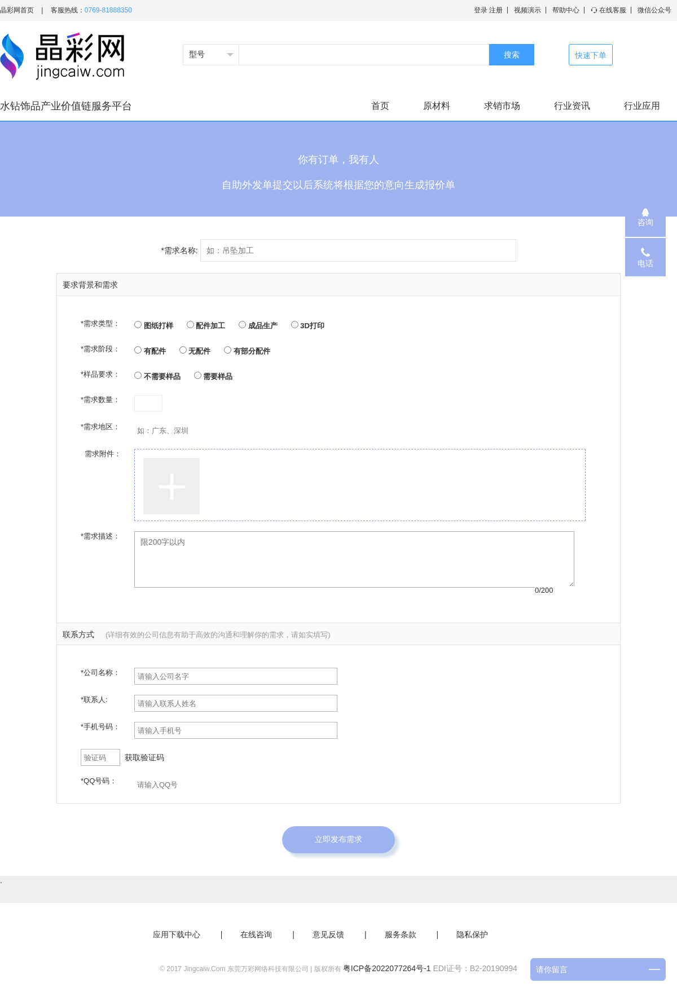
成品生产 (258, 325)
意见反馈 (328, 934)
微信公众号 (654, 10)
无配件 (195, 350)
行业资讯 (572, 106)
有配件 (150, 350)
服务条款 (400, 934)
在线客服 (608, 10)
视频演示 (527, 10)
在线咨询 (256, 934)
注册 (496, 10)
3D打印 (307, 325)
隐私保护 (472, 934)
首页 (380, 106)
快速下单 (590, 55)
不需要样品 (157, 376)
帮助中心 (565, 10)
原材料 (436, 106)
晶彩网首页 (17, 10)
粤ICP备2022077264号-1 (387, 968)
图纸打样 (153, 325)
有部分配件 (247, 350)
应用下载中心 (176, 934)
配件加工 (206, 325)
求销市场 (502, 106)
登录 (480, 10)
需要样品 (213, 376)
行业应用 (642, 106)
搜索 (512, 54)
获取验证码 (144, 757)
